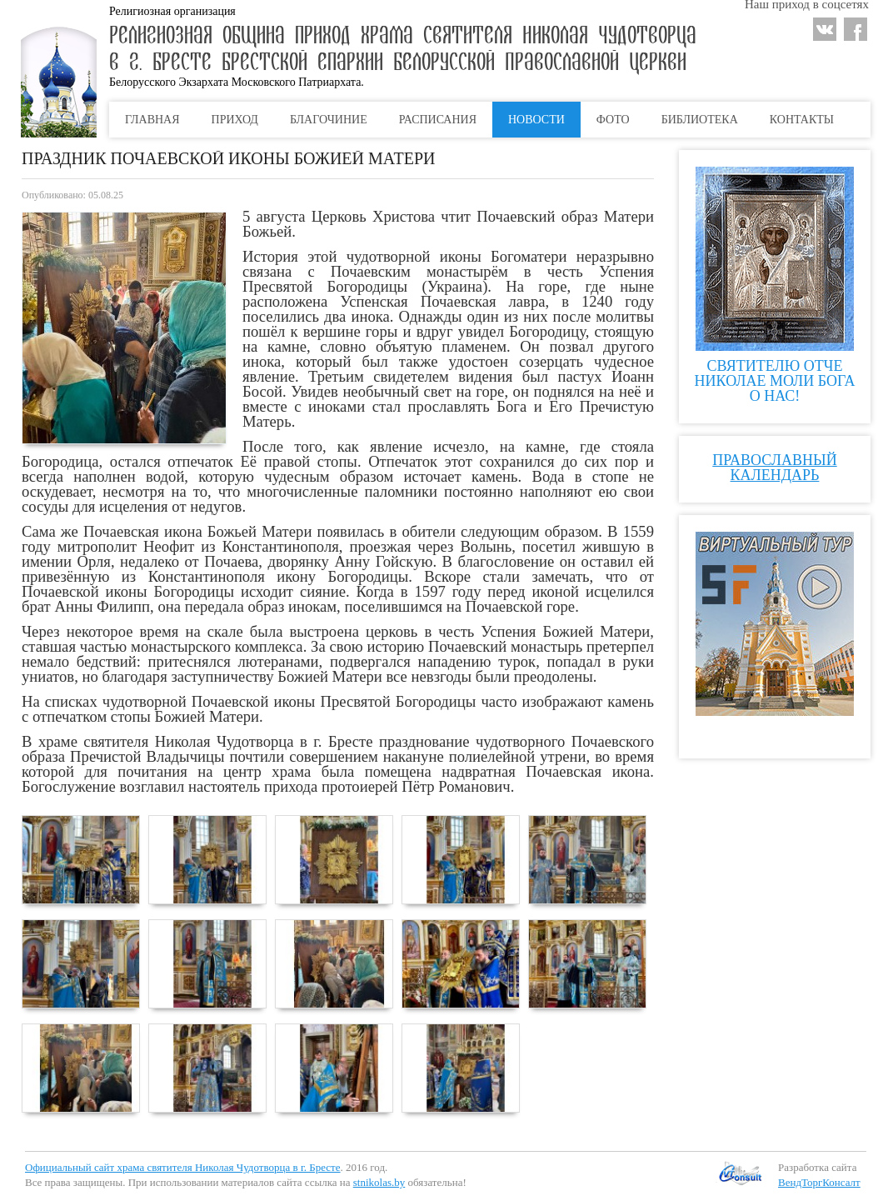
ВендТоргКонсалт (819, 1182)
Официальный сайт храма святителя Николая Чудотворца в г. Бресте (183, 1167)
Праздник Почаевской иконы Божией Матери (228, 158)
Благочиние (328, 119)
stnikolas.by (379, 1182)
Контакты (802, 119)
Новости (536, 119)
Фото (613, 119)
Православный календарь (774, 467)
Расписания (437, 119)
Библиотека (699, 119)
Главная (152, 119)
